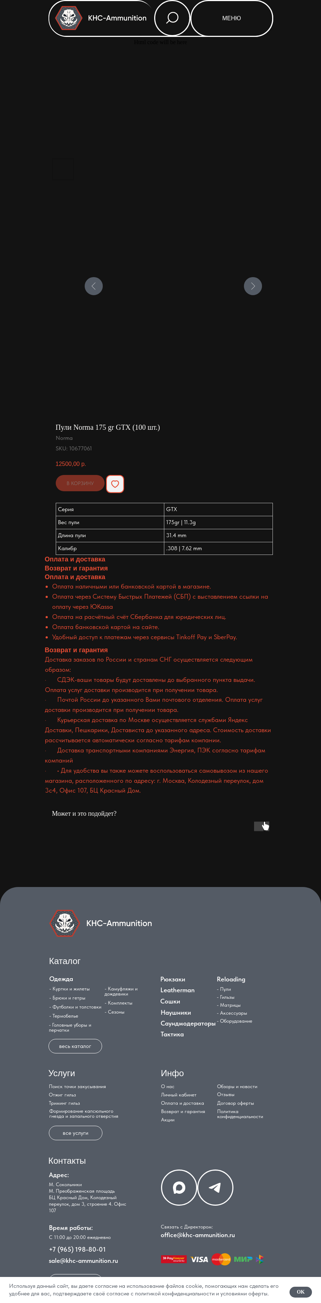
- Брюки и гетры (67, 998)
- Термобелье (63, 1016)
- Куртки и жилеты (69, 989)
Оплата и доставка (182, 1103)
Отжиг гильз (62, 1095)
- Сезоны (114, 1012)
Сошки (170, 1001)
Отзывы (226, 1094)
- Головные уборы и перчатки (70, 1027)
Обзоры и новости (237, 1086)
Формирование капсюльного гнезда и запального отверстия (83, 1113)
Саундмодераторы (188, 1023)
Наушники (176, 1012)
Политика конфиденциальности (240, 1113)
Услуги (61, 1073)
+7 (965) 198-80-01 (77, 1249)
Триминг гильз (64, 1103)
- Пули (224, 989)
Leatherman (177, 990)
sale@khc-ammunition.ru (83, 1260)
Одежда (61, 978)
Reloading (231, 979)
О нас (167, 1086)
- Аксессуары (232, 1013)
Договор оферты (235, 1103)
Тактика (172, 1034)
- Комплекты (118, 1003)
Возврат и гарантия (183, 1111)
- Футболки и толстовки (75, 1007)
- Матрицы (229, 1005)
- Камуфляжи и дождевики (121, 991)
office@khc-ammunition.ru (198, 1235)
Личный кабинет (179, 1095)
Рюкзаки (172, 979)
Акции (167, 1119)
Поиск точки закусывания (77, 1086)
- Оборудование (234, 1021)
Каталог (65, 961)
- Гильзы (226, 997)
